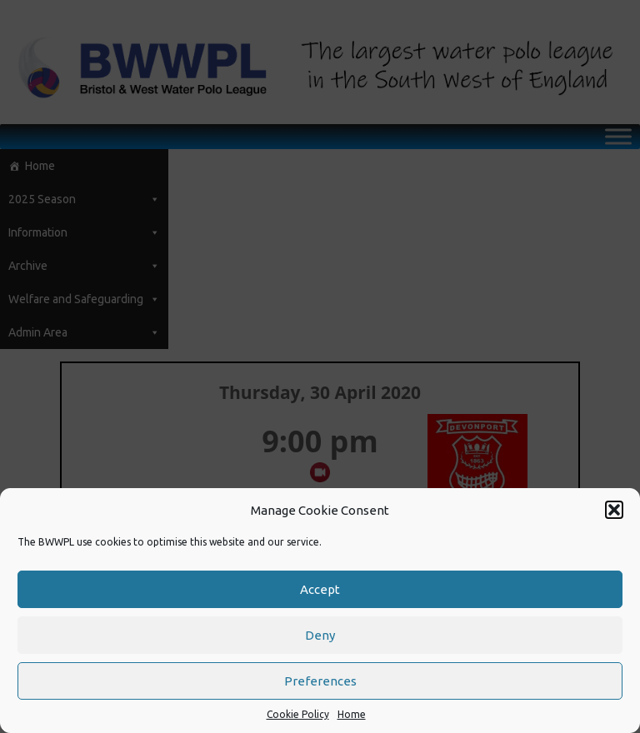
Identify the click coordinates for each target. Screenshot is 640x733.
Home (352, 714)
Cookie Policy (298, 714)
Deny (320, 635)
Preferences (320, 681)
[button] (614, 509)
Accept (320, 589)
